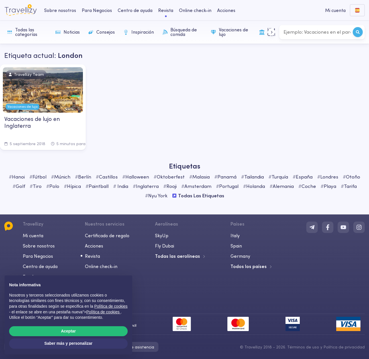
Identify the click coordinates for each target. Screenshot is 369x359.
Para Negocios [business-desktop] (97, 10)
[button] (271, 32)
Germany (240, 256)
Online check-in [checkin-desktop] (195, 10)
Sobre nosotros (39, 246)
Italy (235, 235)
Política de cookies (103, 312)
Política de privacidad (344, 347)
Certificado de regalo (107, 235)
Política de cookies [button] (111, 306)
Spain (236, 246)
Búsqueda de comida (179, 32)
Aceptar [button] (68, 331)
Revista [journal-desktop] (165, 10)
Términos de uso (303, 347)
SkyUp (161, 235)
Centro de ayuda (40, 266)
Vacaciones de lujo (229, 32)
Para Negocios (38, 256)
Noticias (68, 32)
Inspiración (138, 32)
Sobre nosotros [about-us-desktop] (60, 10)
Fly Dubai (164, 246)
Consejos (101, 32)
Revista (92, 256)
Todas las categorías (22, 32)
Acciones (226, 10)
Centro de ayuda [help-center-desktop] (135, 10)
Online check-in (101, 266)
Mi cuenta (33, 235)
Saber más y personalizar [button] (68, 343)
